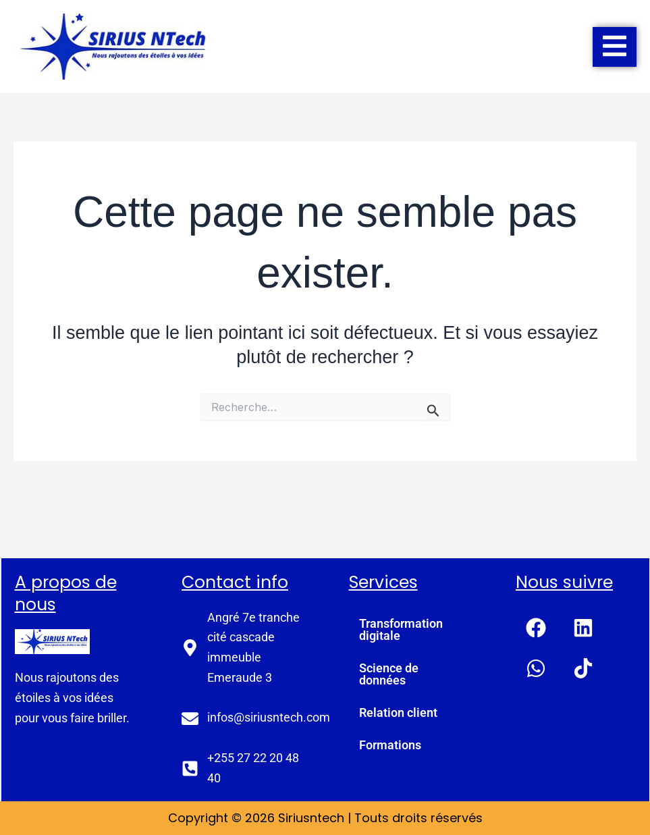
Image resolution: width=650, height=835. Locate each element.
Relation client (398, 712)
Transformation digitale (401, 629)
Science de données (388, 674)
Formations (390, 745)
